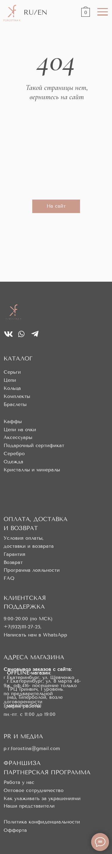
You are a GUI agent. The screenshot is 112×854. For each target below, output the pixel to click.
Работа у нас (19, 782)
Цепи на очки (20, 429)
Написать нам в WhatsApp (35, 635)
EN (42, 12)
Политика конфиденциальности (42, 822)
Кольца (12, 388)
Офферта (15, 830)
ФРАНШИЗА (22, 763)
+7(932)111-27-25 (22, 627)
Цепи (10, 380)
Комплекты (17, 396)
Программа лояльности (32, 570)
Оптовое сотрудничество (34, 790)
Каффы (13, 421)
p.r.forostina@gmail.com (32, 748)
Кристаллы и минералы (32, 470)
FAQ (9, 578)
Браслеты (15, 404)
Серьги (12, 372)
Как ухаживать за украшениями (42, 798)
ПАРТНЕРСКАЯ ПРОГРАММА (47, 772)
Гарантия (14, 554)
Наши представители (29, 806)
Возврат (13, 562)
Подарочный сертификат (34, 445)
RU (29, 12)
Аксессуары (18, 437)
